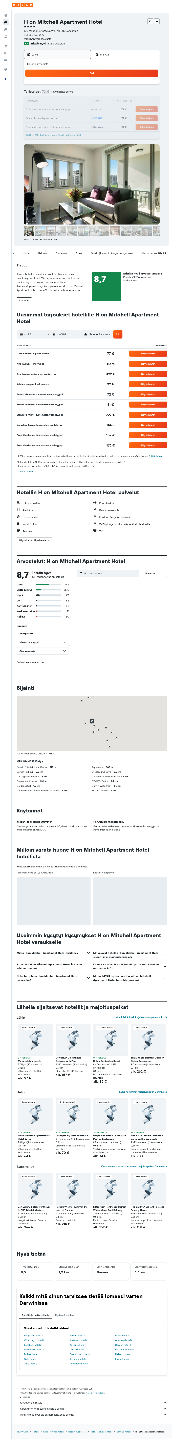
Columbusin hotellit (80, 1354)
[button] (5, 5)
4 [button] (40, 93)
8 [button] (72, 93)
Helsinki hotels (122, 1354)
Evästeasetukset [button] (25, 471)
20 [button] (56, 109)
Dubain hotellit (31, 1354)
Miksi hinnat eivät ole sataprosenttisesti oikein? (93, 1415)
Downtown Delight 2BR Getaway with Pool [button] (68, 1059)
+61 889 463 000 (34, 34)
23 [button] (80, 109)
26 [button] (48, 117)
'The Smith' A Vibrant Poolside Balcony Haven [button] (147, 1208)
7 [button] (64, 93)
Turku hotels (30, 1363)
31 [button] (32, 125)
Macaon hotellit (123, 1335)
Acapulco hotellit (124, 1340)
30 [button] (80, 117)
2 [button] (80, 85)
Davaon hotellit (123, 1344)
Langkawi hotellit (33, 1344)
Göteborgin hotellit (34, 1340)
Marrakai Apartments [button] (29, 1061)
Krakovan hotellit (78, 1340)
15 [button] (72, 101)
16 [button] (80, 101)
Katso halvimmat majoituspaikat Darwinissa (143, 1091)
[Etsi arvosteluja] (111, 573)
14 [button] (64, 101)
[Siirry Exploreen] (5, 46)
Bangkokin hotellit (33, 1335)
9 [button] (80, 93)
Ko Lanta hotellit (78, 1344)
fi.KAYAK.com (23, 1431)
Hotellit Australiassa (77, 1431)
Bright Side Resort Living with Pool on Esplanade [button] (109, 1137)
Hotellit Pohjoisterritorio (102, 1431)
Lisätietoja (157, 456)
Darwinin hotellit (124, 1431)
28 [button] (64, 117)
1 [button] (72, 85)
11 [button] (40, 101)
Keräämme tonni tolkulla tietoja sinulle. (93, 1409)
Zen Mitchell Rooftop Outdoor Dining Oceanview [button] (147, 1059)
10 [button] (32, 101)
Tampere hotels (78, 1358)
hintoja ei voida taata (95, 1393)
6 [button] (56, 93)
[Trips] (5, 69)
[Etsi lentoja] (5, 15)
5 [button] (48, 93)
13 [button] (56, 101)
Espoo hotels (121, 1358)
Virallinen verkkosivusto (37, 38)
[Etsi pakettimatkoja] (5, 36)
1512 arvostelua (56, 43)
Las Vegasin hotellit (34, 1349)
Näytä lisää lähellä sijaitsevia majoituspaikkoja (141, 1017)
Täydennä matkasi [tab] (65, 1315)
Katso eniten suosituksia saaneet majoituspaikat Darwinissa (134, 1166)
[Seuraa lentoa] (5, 53)
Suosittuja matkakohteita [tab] (35, 1315)
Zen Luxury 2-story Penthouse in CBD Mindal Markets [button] (34, 1208)
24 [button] (32, 117)
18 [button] (40, 109)
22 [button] (72, 109)
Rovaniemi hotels (79, 1363)
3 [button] (32, 93)
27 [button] (56, 117)
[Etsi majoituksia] (5, 22)
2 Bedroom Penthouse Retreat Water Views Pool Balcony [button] (109, 1208)
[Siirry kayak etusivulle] (22, 5)
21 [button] (64, 109)
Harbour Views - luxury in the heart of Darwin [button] (72, 1208)
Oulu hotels (30, 1358)
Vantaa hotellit (77, 1349)
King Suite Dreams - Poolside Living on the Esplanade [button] (147, 1137)
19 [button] (48, 109)
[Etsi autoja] (5, 29)
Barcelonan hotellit (125, 1349)
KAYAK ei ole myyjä (93, 1403)
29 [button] (72, 117)
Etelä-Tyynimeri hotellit (53, 1431)
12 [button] (48, 101)
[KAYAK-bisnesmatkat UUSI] (5, 60)
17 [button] (32, 109)
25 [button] (40, 117)
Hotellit (36, 1431)
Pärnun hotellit (77, 1335)
